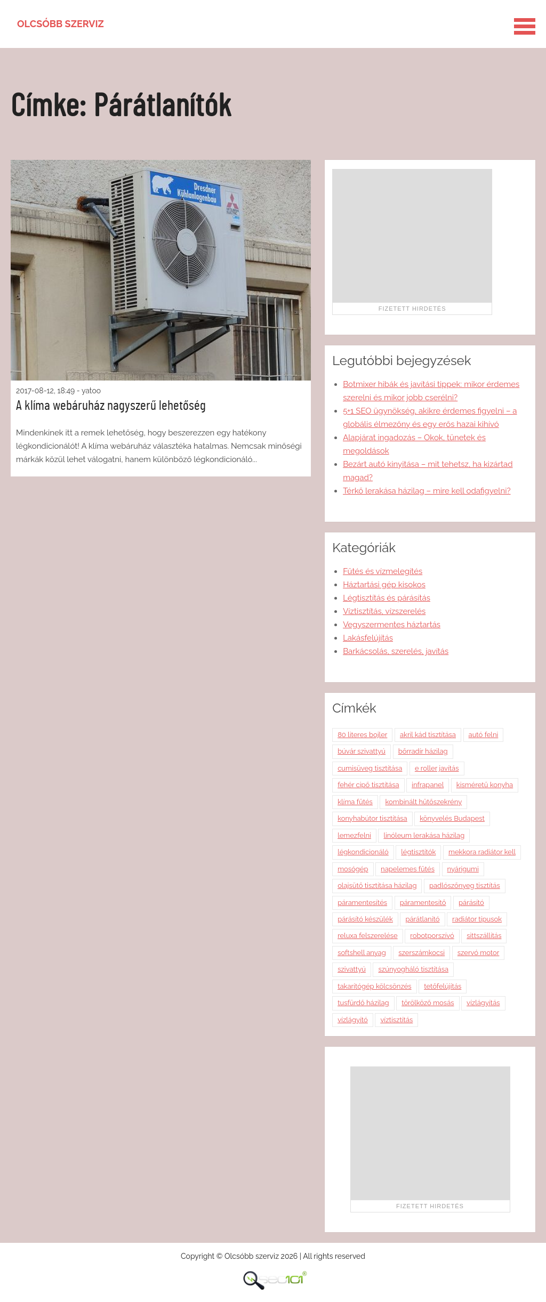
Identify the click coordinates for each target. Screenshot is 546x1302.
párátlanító (422, 919)
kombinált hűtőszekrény (423, 802)
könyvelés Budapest (452, 818)
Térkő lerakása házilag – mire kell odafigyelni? (426, 491)
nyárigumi (463, 869)
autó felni (484, 735)
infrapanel (428, 785)
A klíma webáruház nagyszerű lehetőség (111, 406)
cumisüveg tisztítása (370, 768)
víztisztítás (396, 1020)
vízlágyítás (483, 1003)
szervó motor (478, 953)
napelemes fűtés (408, 869)
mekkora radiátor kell (482, 852)
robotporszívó (432, 936)
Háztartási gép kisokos (384, 584)
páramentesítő (423, 903)
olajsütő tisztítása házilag (377, 885)
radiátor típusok (477, 919)
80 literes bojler (362, 735)
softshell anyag (362, 953)
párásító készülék (365, 919)
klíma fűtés (355, 802)
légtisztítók (418, 852)
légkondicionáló (363, 852)
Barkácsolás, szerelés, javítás (395, 651)
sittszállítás (484, 936)
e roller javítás (437, 768)
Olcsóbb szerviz (60, 23)
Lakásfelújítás (368, 638)
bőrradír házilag (423, 751)
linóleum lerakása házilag (423, 835)
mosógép (353, 869)
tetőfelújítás (442, 986)
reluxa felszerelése (368, 936)
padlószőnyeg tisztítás (464, 885)
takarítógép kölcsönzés (374, 986)
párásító (471, 903)
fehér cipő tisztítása (368, 785)
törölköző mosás (428, 1003)
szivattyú (352, 969)
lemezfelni (354, 835)
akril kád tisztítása (428, 735)
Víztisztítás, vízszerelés (384, 611)
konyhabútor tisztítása (372, 818)
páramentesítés (362, 903)
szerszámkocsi (421, 953)
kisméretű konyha (484, 785)
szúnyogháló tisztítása (413, 969)
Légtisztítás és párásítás (386, 598)
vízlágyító (353, 1020)
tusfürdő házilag (363, 1003)
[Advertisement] (412, 235)
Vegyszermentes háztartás (391, 624)
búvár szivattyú (362, 751)
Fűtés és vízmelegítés (382, 571)
